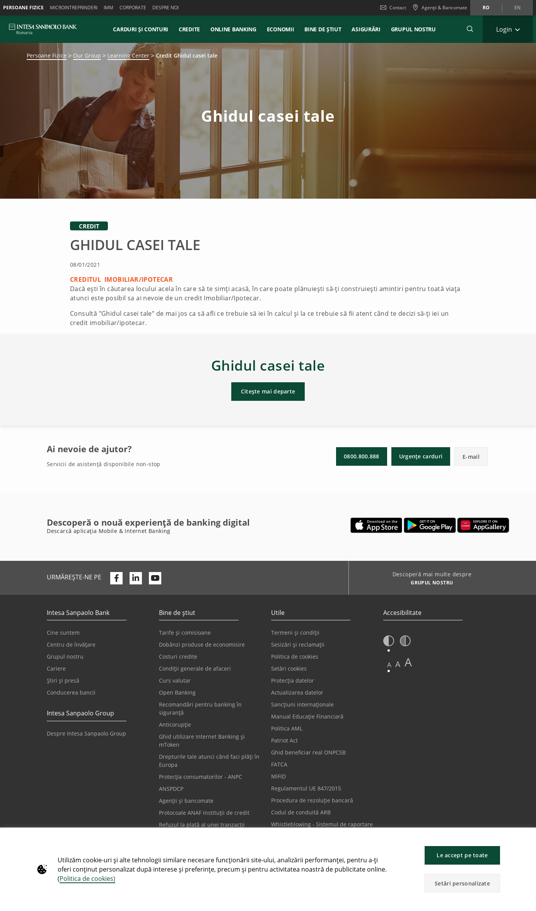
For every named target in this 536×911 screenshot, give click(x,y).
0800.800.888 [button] (361, 456)
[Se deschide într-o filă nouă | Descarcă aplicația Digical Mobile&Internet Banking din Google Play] (430, 525)
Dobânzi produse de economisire (202, 644)
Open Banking (177, 692)
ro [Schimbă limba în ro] (486, 7)
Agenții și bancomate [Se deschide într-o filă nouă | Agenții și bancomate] (186, 800)
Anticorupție (175, 724)
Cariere (56, 668)
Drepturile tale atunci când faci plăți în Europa (209, 760)
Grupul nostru (65, 656)
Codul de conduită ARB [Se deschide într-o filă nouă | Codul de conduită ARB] (301, 812)
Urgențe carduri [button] (421, 456)
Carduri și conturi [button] (140, 29)
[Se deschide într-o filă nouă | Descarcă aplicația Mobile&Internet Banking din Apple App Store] (376, 525)
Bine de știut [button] (322, 29)
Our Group (87, 55)
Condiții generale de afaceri (195, 668)
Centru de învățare (71, 644)
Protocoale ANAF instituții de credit (204, 812)
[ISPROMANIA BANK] (43, 29)
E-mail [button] (471, 456)
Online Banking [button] (233, 29)
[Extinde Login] (508, 29)
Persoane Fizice (23, 7)
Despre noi (165, 7)
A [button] (389, 664)
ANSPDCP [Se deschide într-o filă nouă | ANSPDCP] (171, 788)
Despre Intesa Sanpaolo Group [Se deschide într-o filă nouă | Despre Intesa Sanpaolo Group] (86, 733)
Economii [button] (280, 29)
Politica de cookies (294, 656)
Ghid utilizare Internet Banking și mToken (202, 740)
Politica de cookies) (87, 878)
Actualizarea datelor (297, 692)
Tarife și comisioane (185, 632)
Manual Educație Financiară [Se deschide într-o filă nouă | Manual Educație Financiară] (307, 716)
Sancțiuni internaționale (302, 704)
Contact (393, 7)
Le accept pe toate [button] (462, 855)
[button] (527, 837)
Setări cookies (289, 668)
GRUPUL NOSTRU (413, 29)
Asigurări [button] (366, 29)
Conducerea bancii (71, 692)
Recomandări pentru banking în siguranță (200, 708)
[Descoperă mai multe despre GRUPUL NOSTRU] (429, 583)
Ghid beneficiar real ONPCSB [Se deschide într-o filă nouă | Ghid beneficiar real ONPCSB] (308, 752)
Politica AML (286, 728)
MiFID (278, 776)
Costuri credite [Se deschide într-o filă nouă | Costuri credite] (178, 656)
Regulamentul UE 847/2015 (306, 788)
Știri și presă (63, 680)
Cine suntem (63, 632)
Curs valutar (175, 680)
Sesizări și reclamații (297, 644)
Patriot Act (284, 740)
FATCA (279, 764)
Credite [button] (189, 29)
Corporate (132, 7)
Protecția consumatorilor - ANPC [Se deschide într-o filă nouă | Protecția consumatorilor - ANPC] (200, 776)
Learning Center (128, 55)
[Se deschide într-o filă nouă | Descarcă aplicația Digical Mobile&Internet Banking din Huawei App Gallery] (483, 525)
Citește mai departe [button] (268, 391)
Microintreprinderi (73, 7)
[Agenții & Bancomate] (439, 7)
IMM (108, 7)
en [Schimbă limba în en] (517, 7)
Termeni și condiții (295, 632)
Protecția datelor (292, 680)
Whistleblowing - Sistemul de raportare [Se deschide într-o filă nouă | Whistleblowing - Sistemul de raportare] (322, 824)
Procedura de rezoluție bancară (312, 800)
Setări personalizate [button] (462, 883)
